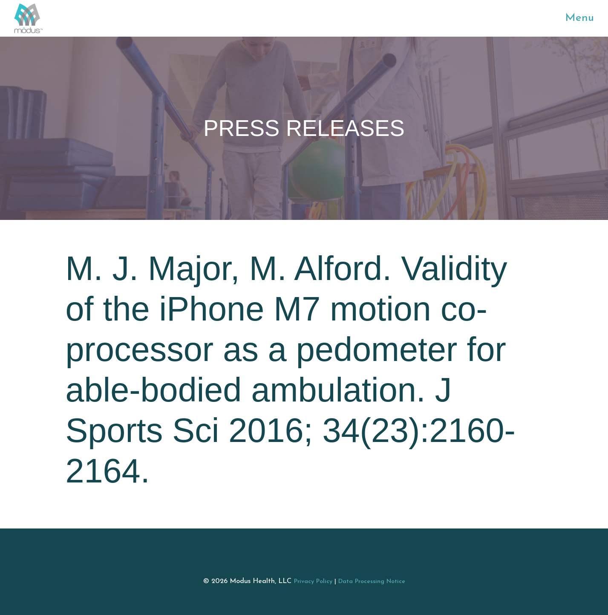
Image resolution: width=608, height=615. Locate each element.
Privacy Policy (313, 581)
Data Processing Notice (371, 581)
